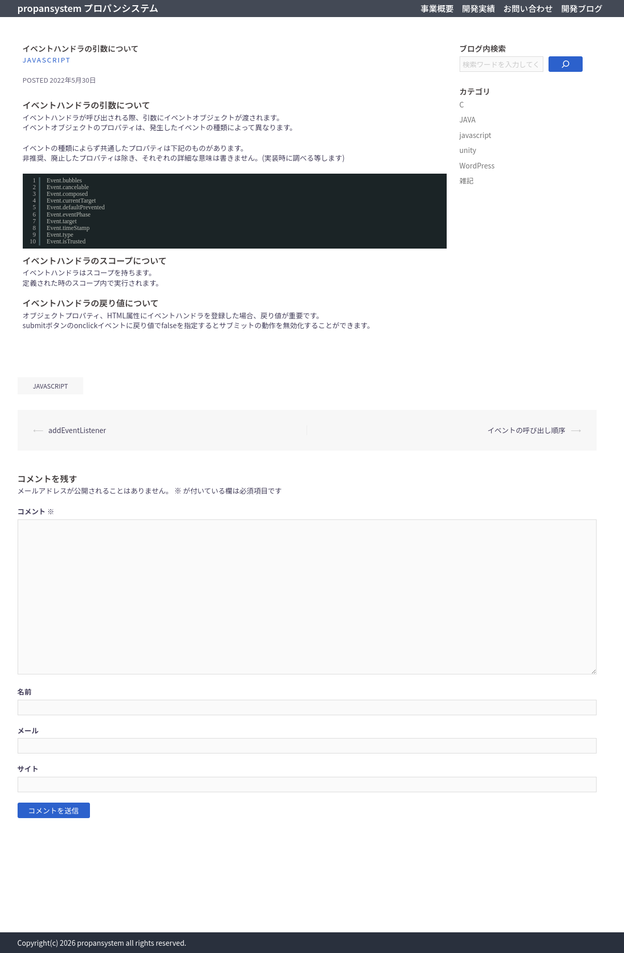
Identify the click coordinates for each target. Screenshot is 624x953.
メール (28, 730)
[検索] (566, 64)
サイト (28, 769)
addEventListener (77, 430)
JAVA (468, 119)
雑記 (467, 180)
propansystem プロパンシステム (88, 7)
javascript (47, 60)
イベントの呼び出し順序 (527, 430)
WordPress (477, 165)
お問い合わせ (528, 8)
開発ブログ (581, 8)
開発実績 (478, 8)
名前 (25, 692)
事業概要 (436, 8)
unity (468, 150)
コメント (36, 511)
